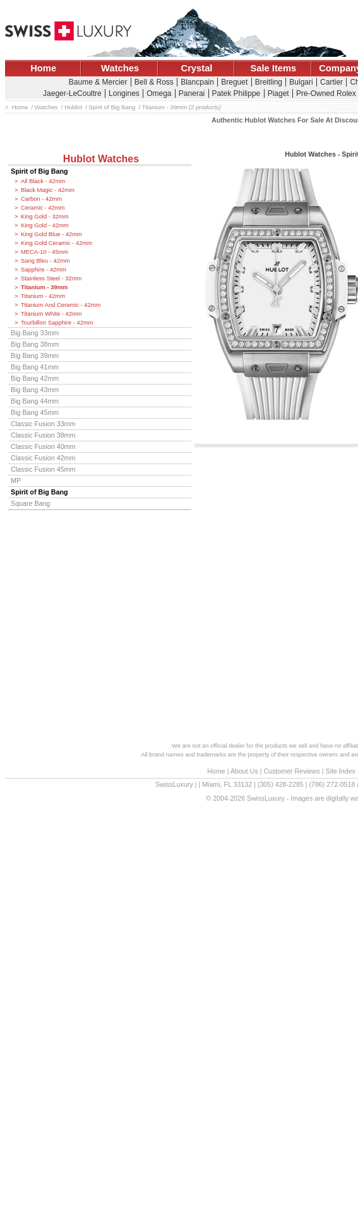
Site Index (340, 771)
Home (43, 68)
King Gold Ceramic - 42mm (56, 243)
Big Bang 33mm (35, 333)
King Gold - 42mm (45, 225)
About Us (244, 771)
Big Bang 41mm (35, 367)
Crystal (197, 68)
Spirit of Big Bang (39, 171)
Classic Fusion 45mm (43, 469)
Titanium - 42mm (43, 296)
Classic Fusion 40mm (43, 446)
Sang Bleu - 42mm (45, 261)
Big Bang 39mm (35, 355)
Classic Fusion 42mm (43, 458)
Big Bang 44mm (35, 401)
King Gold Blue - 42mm (51, 234)
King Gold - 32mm (45, 216)
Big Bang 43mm (35, 389)
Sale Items (273, 68)
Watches (120, 68)
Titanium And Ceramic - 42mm (60, 305)
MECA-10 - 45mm (44, 252)
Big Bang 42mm (35, 378)
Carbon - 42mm (41, 199)
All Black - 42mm (43, 181)
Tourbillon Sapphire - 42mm (57, 323)
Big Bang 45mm (35, 412)
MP (16, 480)
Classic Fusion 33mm (43, 424)
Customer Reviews (291, 771)
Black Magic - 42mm (48, 190)
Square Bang (31, 503)
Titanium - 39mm (44, 287)
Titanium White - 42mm (51, 314)
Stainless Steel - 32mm (51, 278)
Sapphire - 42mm (43, 269)
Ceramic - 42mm (42, 208)
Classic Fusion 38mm (43, 435)
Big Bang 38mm (35, 344)
